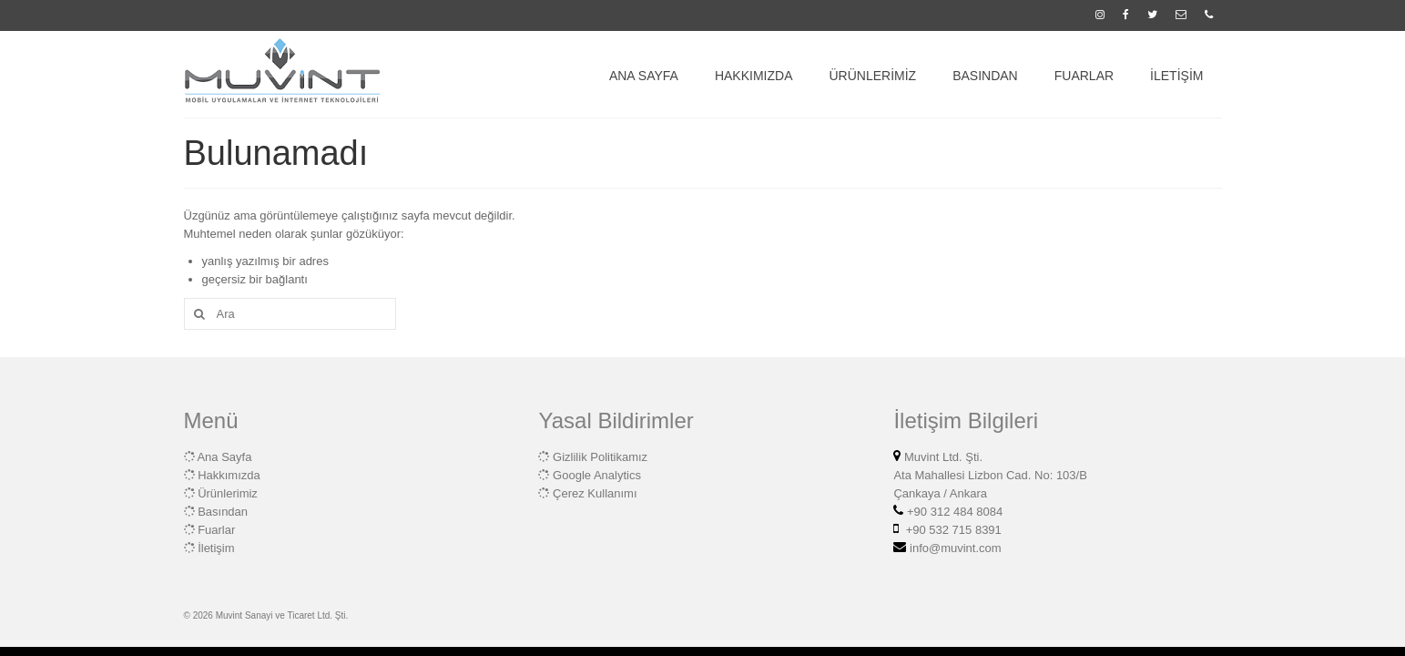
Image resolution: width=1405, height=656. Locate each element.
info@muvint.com (953, 548)
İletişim (216, 548)
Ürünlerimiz (228, 493)
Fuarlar (216, 530)
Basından (223, 511)
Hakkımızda (229, 475)
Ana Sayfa (224, 457)
